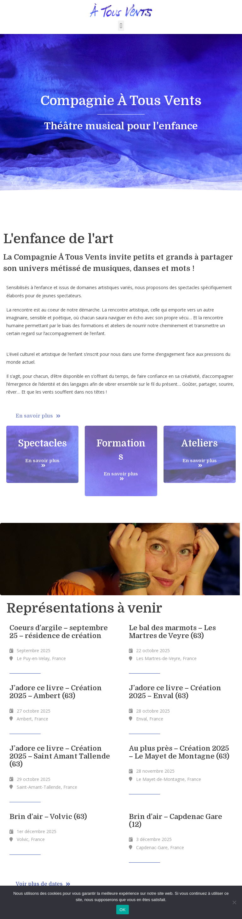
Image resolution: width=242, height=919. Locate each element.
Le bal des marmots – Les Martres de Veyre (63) (172, 632)
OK (122, 909)
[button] (121, 25)
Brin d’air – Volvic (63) (48, 817)
